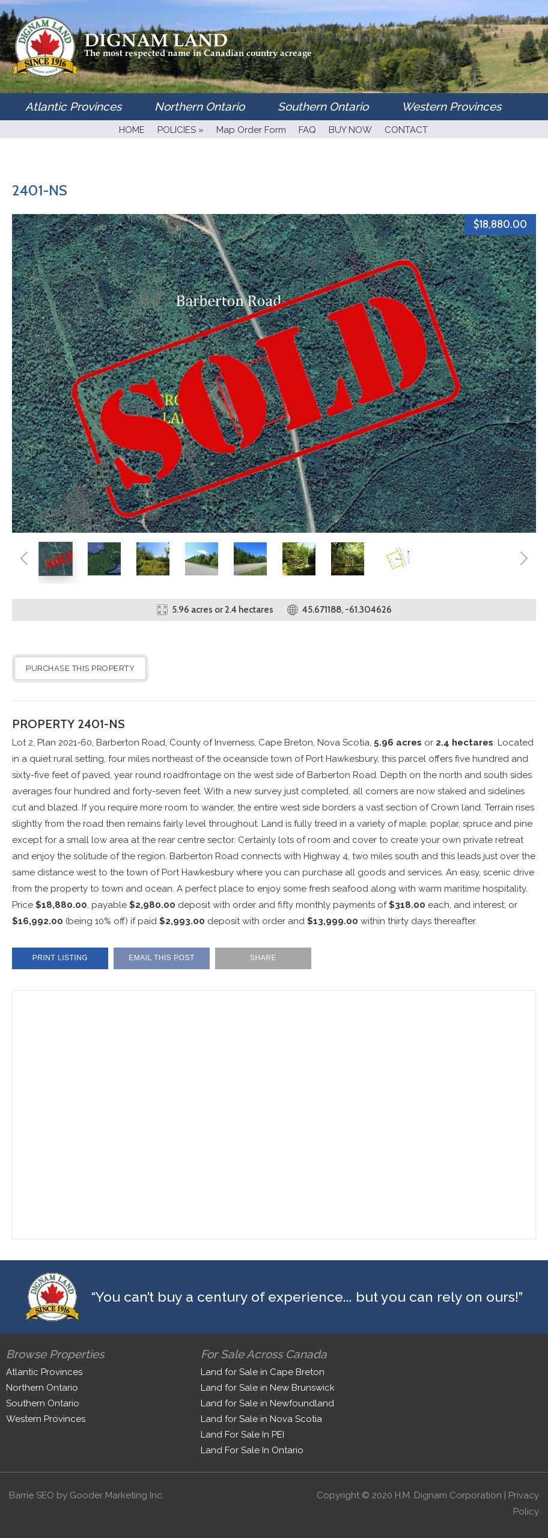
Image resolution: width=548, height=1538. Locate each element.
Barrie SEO (31, 1495)
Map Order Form (251, 129)
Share (263, 958)
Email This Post (162, 958)
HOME (132, 129)
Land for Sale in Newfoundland (267, 1403)
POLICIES (180, 129)
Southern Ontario (323, 106)
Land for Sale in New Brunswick (268, 1387)
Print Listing (60, 958)
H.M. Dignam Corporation (448, 1495)
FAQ (307, 129)
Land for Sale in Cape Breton (262, 1372)
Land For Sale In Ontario (252, 1450)
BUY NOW (350, 129)
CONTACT (406, 129)
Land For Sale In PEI (242, 1434)
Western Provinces (451, 106)
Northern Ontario (199, 106)
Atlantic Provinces (73, 106)
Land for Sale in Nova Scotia (261, 1419)
